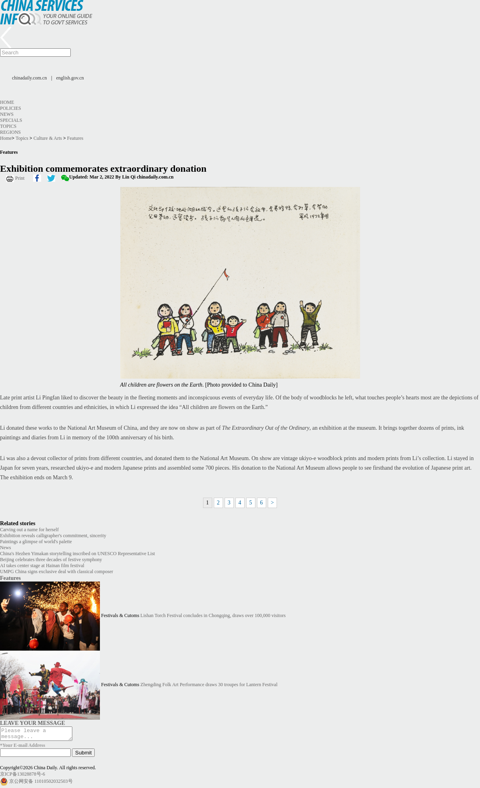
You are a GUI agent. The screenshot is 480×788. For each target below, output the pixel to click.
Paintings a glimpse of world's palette (36, 541)
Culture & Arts (48, 138)
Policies (10, 108)
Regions (10, 132)
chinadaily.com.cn (29, 78)
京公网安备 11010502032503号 (41, 783)
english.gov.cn (70, 78)
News (7, 114)
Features (75, 138)
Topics (8, 126)
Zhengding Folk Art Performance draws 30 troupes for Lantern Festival (208, 684)
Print (19, 178)
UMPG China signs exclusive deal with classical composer (56, 571)
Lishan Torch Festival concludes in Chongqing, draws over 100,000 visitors (212, 615)
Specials (11, 120)
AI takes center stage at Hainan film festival (42, 565)
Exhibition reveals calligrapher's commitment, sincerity (53, 535)
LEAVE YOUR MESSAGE (32, 723)
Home (7, 102)
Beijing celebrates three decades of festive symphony (51, 559)
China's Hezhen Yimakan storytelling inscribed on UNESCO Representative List (77, 553)
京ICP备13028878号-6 (22, 776)
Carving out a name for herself (29, 529)
